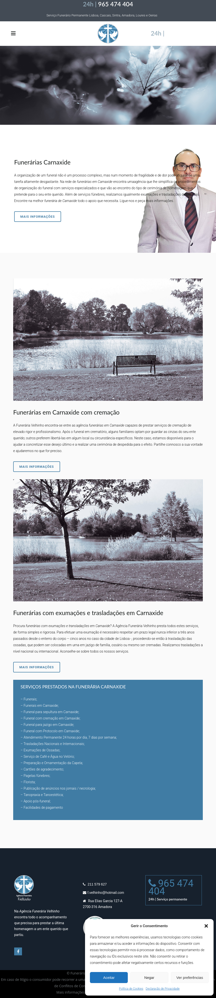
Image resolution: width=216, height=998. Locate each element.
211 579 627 (97, 889)
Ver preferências (189, 977)
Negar (149, 977)
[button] (206, 925)
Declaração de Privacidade (163, 988)
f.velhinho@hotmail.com (105, 897)
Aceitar (109, 977)
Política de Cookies (131, 988)
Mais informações (37, 216)
